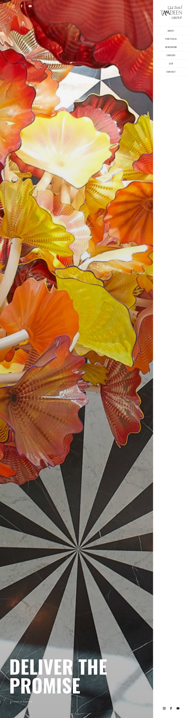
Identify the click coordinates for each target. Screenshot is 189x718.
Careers (171, 55)
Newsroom (171, 47)
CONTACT (171, 71)
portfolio (171, 38)
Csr (171, 63)
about (171, 30)
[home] (171, 12)
